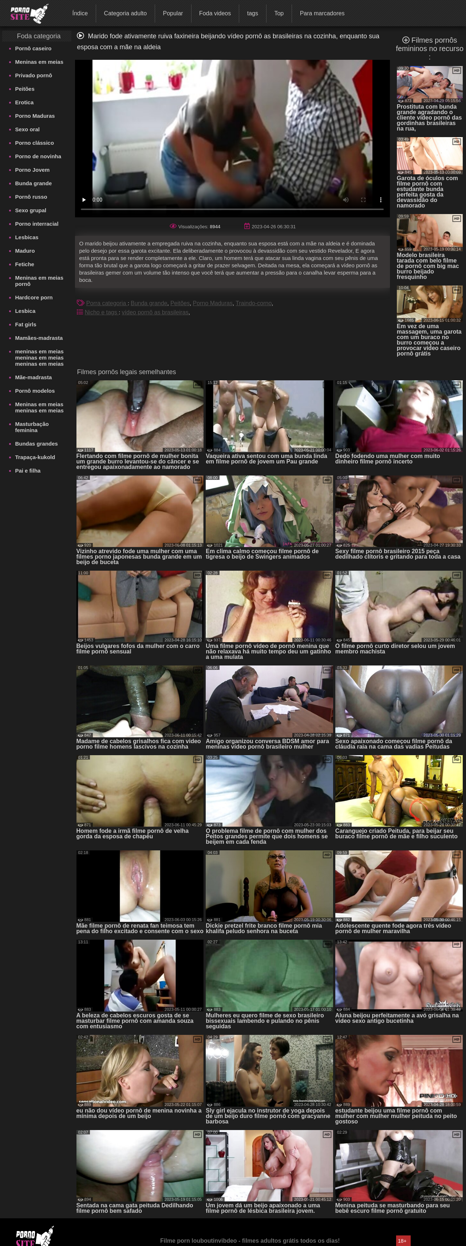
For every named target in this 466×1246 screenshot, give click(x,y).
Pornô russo (31, 197)
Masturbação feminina (32, 427)
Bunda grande (33, 183)
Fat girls (25, 324)
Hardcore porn (33, 297)
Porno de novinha (38, 156)
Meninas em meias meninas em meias (39, 407)
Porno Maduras (35, 116)
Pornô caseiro (33, 48)
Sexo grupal (30, 210)
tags (252, 13)
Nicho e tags (102, 312)
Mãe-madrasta (33, 377)
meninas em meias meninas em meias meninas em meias (39, 357)
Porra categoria (107, 303)
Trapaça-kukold (35, 457)
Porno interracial (36, 224)
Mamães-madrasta (39, 338)
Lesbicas (26, 237)
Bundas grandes (36, 443)
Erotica (24, 102)
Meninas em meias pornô (39, 281)
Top (279, 13)
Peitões (24, 89)
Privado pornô (33, 75)
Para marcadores (322, 13)
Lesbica (25, 311)
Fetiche (24, 264)
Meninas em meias (39, 62)
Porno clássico (34, 143)
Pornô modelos (35, 391)
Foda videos (215, 13)
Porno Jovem (32, 170)
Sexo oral (27, 129)
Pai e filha (27, 470)
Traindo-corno (254, 303)
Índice (80, 13)
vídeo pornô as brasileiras (155, 312)
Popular (173, 13)
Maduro (25, 251)
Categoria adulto (125, 13)
